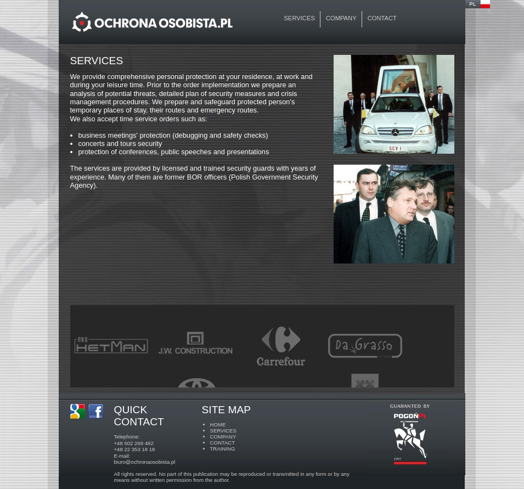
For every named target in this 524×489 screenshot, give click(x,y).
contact (382, 18)
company (341, 18)
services (299, 18)
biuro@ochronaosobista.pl (145, 462)
